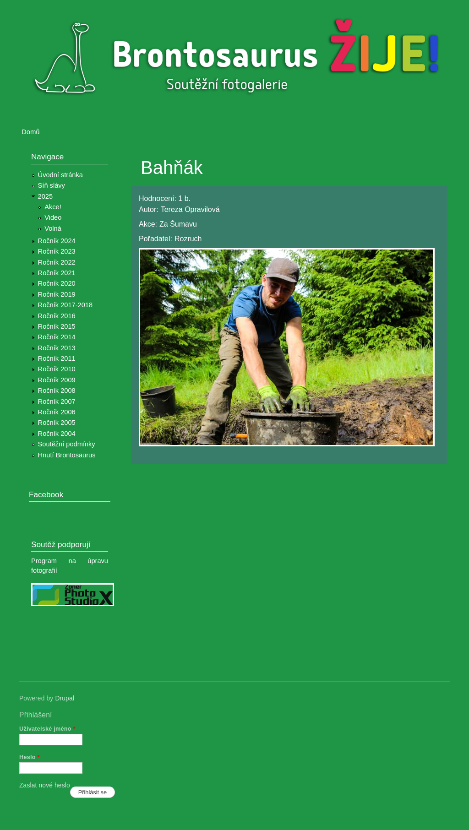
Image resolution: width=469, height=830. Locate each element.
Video (52, 217)
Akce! (52, 207)
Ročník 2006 (57, 412)
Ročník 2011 (57, 358)
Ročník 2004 (57, 433)
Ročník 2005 (57, 422)
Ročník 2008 (57, 390)
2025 (45, 196)
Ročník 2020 (57, 283)
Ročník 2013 (57, 348)
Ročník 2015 (57, 326)
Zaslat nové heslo (44, 785)
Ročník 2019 (57, 294)
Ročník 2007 (57, 401)
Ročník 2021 (57, 273)
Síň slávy (51, 185)
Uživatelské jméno (47, 728)
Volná (52, 228)
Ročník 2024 (57, 240)
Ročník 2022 (57, 262)
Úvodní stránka (60, 175)
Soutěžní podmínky (66, 444)
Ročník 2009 (57, 380)
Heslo (29, 757)
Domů (31, 132)
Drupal (64, 698)
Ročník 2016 (57, 316)
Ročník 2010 (57, 369)
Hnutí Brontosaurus (67, 455)
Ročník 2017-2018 (65, 305)
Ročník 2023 (57, 251)
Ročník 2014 (57, 337)
